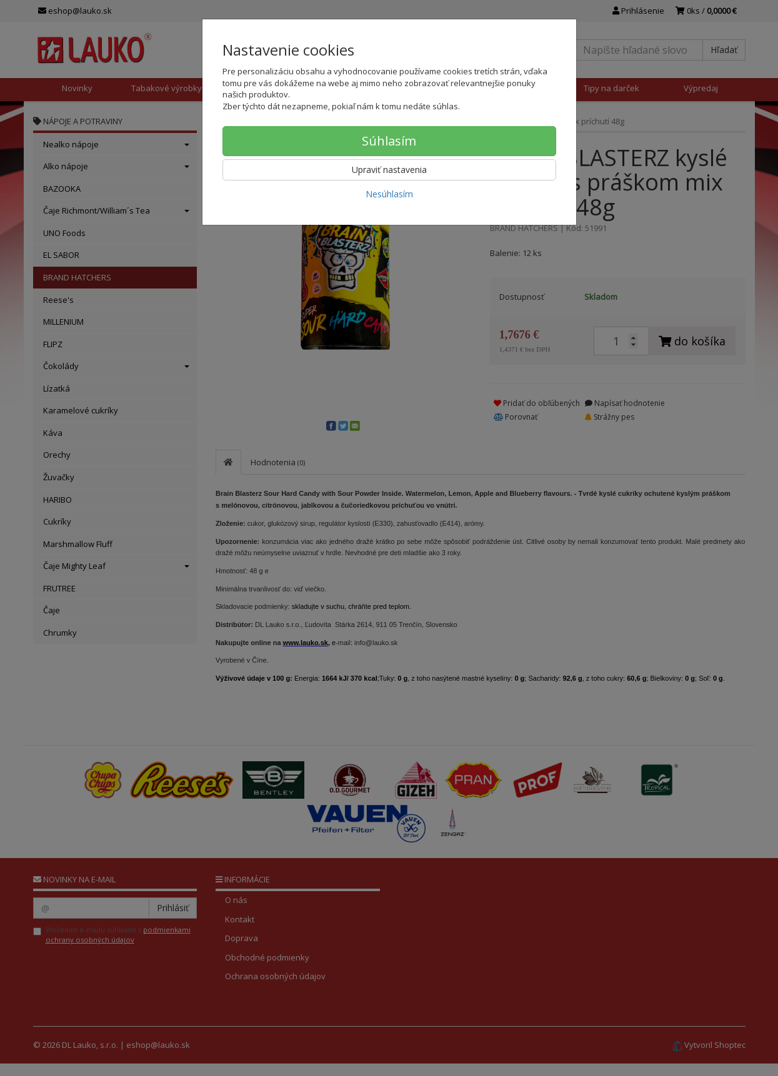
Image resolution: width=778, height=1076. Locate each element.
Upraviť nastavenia (389, 169)
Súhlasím (389, 140)
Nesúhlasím (389, 194)
